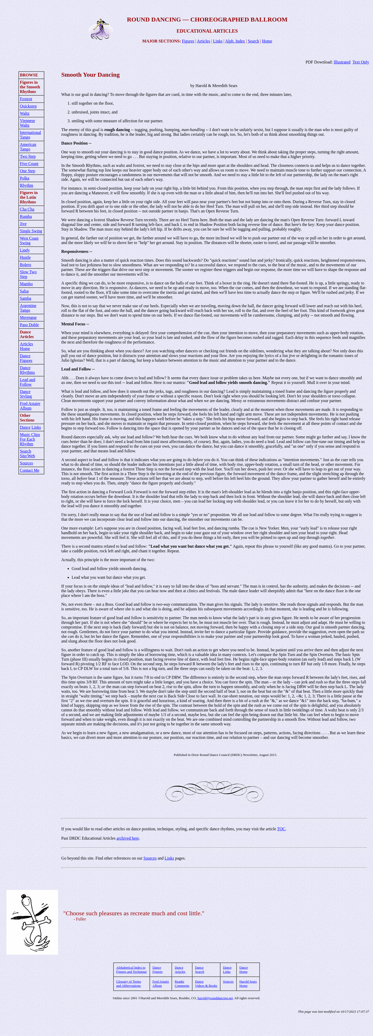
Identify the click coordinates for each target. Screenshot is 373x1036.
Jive (23, 224)
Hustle (25, 257)
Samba (25, 298)
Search (253, 41)
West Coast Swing (29, 240)
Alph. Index (235, 41)
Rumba (26, 216)
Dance (25, 427)
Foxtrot (26, 99)
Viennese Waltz (27, 122)
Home (267, 41)
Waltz (25, 113)
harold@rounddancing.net (215, 998)
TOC (281, 829)
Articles (203, 41)
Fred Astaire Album (30, 405)
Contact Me (29, 470)
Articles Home (26, 346)
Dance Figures (26, 358)
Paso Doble (29, 325)
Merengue (28, 317)
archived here (128, 838)
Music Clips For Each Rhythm (30, 439)
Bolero (25, 264)
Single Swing (31, 231)
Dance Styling (26, 393)
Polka (24, 178)
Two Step (28, 156)
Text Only (361, 62)
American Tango (28, 146)
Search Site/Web (27, 453)
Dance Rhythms (27, 370)
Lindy (25, 250)
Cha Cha (27, 209)
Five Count (29, 163)
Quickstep (28, 106)
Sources (26, 463)
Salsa (24, 291)
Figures (188, 41)
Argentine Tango (28, 307)
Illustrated (342, 62)
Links (217, 41)
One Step (27, 171)
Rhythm (26, 185)
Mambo (26, 284)
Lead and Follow (27, 382)
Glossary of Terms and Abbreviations (128, 984)
